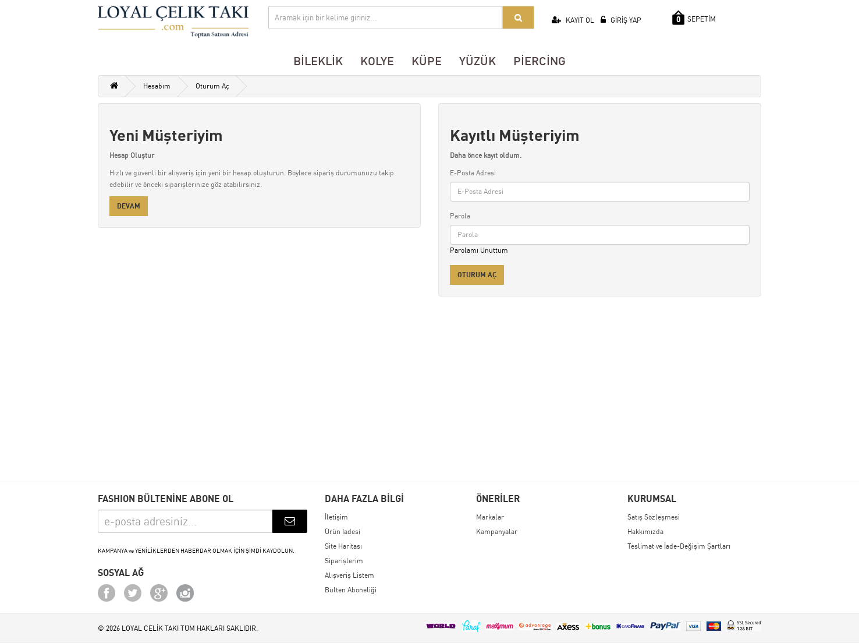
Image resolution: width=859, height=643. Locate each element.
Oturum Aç (212, 86)
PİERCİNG (539, 61)
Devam (128, 206)
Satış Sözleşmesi (653, 517)
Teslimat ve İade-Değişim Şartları (678, 546)
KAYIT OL (573, 20)
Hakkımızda (645, 531)
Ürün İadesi (342, 531)
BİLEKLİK (318, 61)
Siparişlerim (344, 560)
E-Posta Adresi (473, 172)
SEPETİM (694, 17)
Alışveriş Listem (349, 575)
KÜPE (426, 61)
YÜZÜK (477, 61)
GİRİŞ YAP (621, 20)
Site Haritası (343, 546)
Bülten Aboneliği (351, 589)
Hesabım (157, 86)
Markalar (490, 517)
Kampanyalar (496, 531)
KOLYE (377, 61)
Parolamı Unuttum (479, 250)
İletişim (336, 517)
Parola (460, 215)
